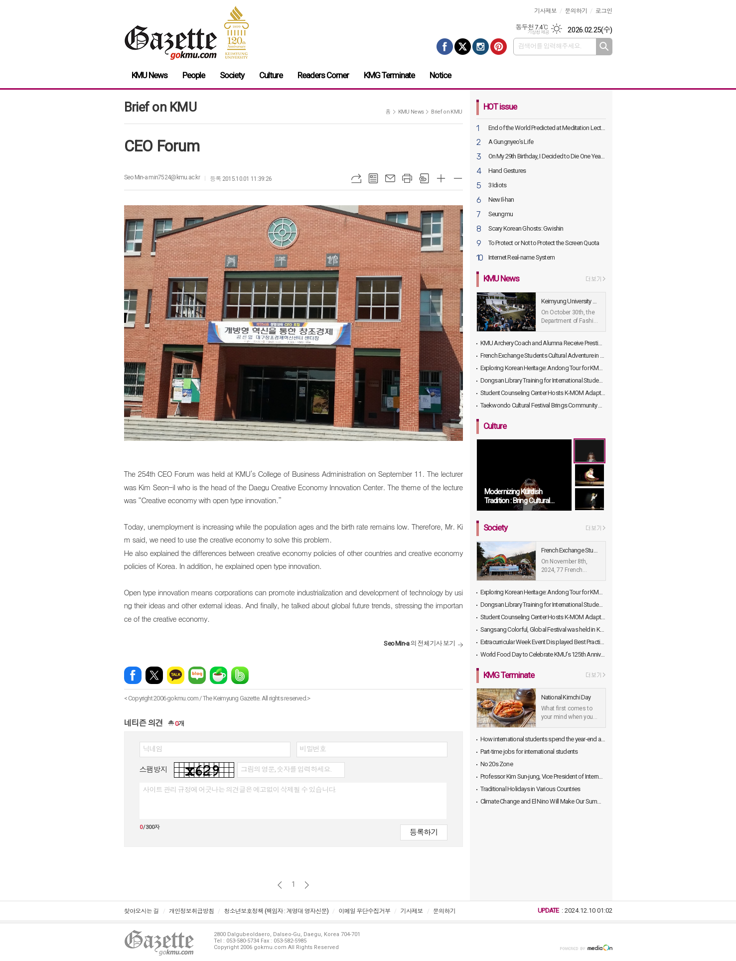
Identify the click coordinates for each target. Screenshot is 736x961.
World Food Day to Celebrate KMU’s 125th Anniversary (543, 654)
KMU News (150, 75)
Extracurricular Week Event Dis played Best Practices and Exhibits (543, 642)
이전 (280, 885)
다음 (306, 885)
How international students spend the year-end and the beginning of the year (543, 739)
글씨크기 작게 (458, 178)
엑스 (154, 675)
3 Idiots (497, 185)
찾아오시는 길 (141, 911)
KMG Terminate (389, 75)
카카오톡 (175, 675)
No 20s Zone (496, 764)
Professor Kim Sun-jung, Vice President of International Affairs (543, 776)
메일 (390, 178)
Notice (440, 75)
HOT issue (500, 107)
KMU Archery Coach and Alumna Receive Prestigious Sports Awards (543, 343)
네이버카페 (218, 675)
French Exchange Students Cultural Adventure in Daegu (543, 355)
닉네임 (152, 748)
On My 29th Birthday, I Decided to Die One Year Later (547, 156)
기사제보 (545, 10)
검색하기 (604, 46)
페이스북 (133, 675)
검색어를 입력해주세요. (550, 46)
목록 (373, 178)
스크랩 (424, 178)
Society (232, 75)
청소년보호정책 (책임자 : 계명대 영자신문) (276, 911)
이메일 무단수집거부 (364, 911)
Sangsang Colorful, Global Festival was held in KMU (543, 629)
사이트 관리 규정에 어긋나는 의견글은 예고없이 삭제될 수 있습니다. (239, 789)
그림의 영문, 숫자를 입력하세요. (286, 769)
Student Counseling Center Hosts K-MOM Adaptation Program (543, 393)
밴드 (240, 675)
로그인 (603, 10)
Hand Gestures (507, 171)
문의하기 (576, 10)
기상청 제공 (538, 32)
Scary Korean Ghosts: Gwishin (526, 229)
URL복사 (356, 178)
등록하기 (424, 832)
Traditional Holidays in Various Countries (530, 789)
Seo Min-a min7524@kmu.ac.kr (162, 177)
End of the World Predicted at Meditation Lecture (547, 128)
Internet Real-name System (521, 258)
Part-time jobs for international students (529, 751)
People (193, 75)
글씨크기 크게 (441, 178)
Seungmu (500, 214)
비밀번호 (313, 748)
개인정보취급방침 (191, 911)
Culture (271, 75)
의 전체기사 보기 (419, 643)
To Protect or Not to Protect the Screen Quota (543, 243)
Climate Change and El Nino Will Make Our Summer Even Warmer (543, 801)
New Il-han (501, 200)
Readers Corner (323, 75)
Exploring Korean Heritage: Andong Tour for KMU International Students (543, 368)
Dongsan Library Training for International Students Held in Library (543, 380)
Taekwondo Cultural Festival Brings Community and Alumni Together (543, 405)
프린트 (407, 178)
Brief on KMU (446, 112)
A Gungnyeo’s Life (511, 142)
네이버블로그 (197, 675)
